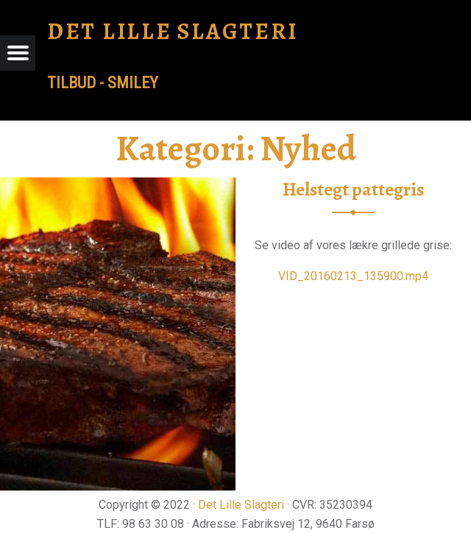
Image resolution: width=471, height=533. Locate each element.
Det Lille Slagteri (241, 505)
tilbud (71, 83)
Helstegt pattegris (353, 189)
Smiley (132, 83)
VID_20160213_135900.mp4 (353, 276)
